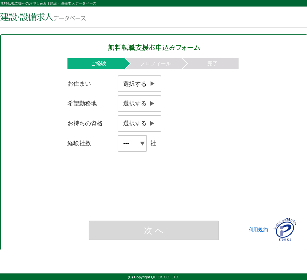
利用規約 (258, 229)
